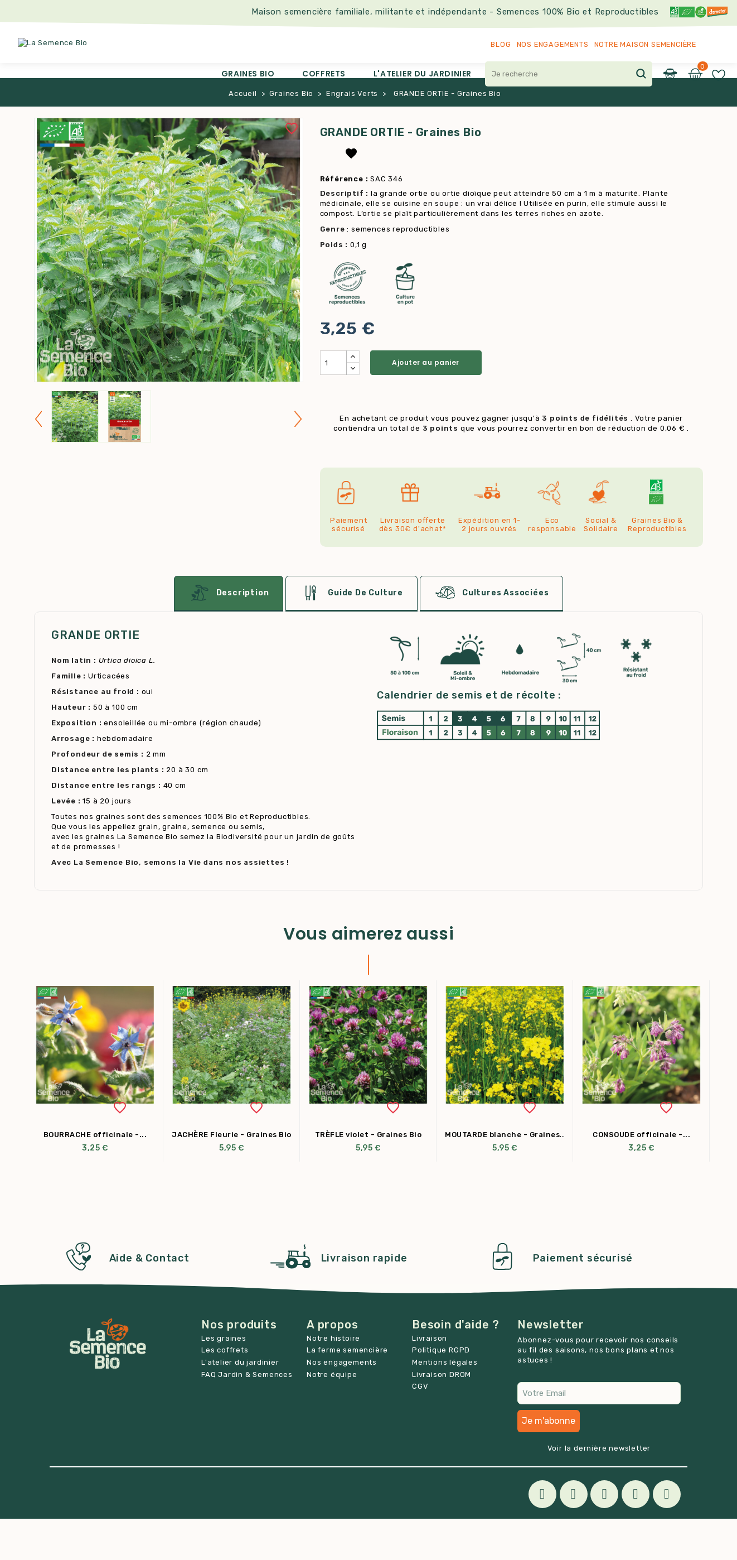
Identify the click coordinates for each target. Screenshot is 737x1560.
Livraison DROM (441, 1416)
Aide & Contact (149, 1299)
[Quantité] (333, 404)
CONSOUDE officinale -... (641, 1176)
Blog (501, 44)
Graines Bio (248, 73)
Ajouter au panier (425, 403)
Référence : (344, 220)
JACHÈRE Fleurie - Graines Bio (232, 1176)
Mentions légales (445, 1403)
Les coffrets (225, 1391)
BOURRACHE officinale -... (95, 1176)
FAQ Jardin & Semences (247, 1416)
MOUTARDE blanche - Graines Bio (509, 1176)
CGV (420, 1427)
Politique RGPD (441, 1391)
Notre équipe (332, 1416)
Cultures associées (491, 634)
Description (228, 634)
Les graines (223, 1379)
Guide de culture (351, 634)
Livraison (429, 1379)
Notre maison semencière (645, 44)
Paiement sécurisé (583, 1299)
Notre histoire (333, 1379)
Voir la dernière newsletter (599, 1489)
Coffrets (324, 73)
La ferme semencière (347, 1391)
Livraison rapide (364, 1299)
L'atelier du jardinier (423, 73)
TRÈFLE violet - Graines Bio (368, 1176)
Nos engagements (553, 44)
